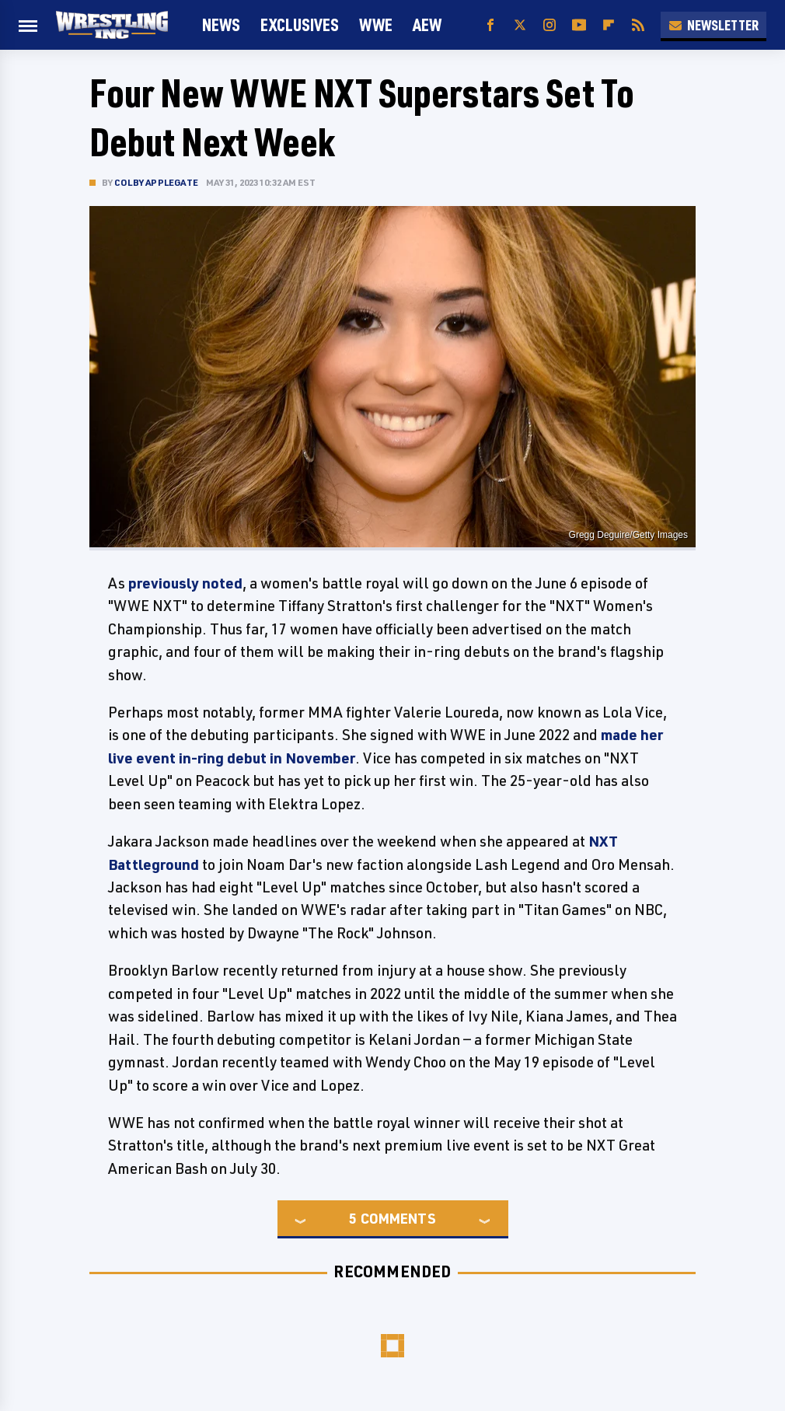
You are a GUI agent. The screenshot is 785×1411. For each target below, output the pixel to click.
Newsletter (713, 24)
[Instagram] (549, 25)
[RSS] (638, 25)
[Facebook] (490, 25)
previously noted (185, 583)
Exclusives (299, 24)
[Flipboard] (609, 25)
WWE (375, 24)
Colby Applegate (156, 182)
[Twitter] (520, 25)
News (221, 24)
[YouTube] (579, 25)
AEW (427, 24)
